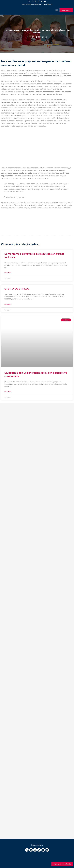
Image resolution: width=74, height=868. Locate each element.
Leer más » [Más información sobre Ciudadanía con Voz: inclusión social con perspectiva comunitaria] (8, 392)
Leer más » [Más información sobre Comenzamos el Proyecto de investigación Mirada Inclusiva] (8, 273)
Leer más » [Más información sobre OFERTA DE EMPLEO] (8, 304)
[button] (56, 10)
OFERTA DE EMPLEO (16, 288)
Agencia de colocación (31, 4)
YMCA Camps (47, 4)
